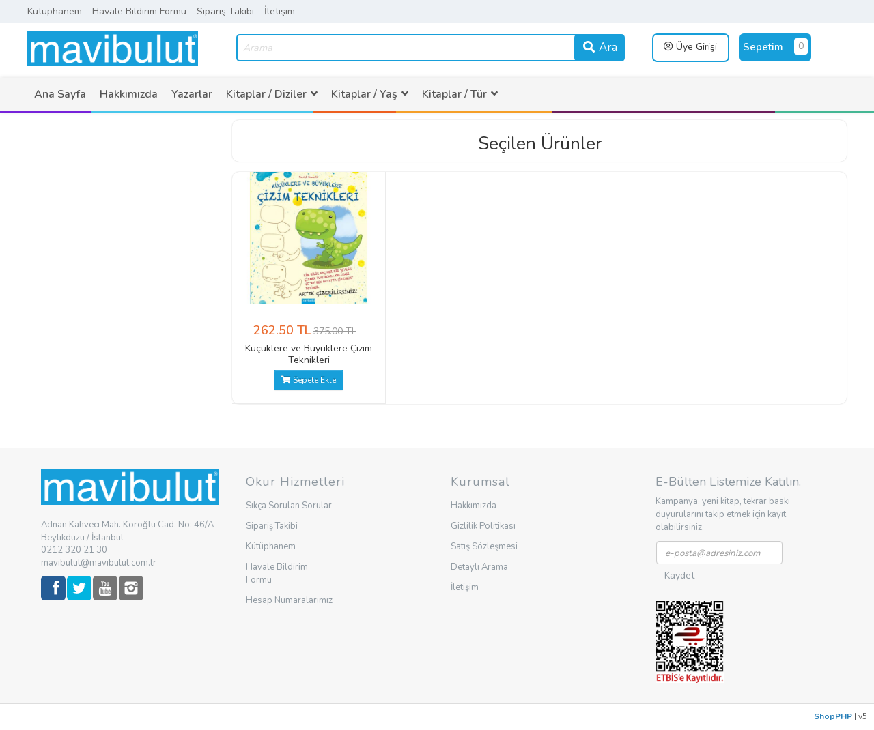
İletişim (279, 11)
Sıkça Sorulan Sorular (289, 505)
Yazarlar (191, 94)
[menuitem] (60, 94)
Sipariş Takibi (225, 11)
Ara (599, 47)
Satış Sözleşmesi (484, 546)
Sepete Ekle (308, 380)
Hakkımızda (129, 94)
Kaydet (679, 575)
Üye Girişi (690, 46)
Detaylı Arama (479, 567)
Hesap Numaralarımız (289, 600)
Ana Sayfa (60, 94)
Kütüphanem (54, 11)
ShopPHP (833, 716)
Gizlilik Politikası (483, 526)
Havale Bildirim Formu (139, 11)
